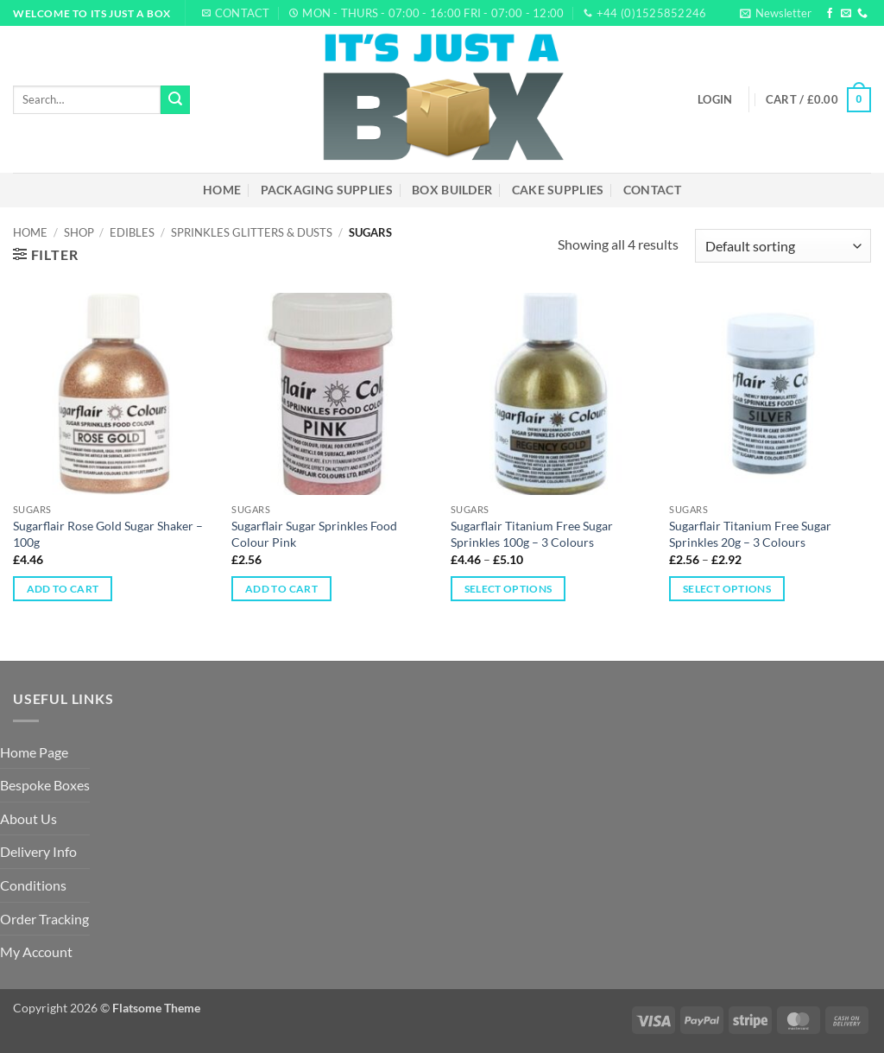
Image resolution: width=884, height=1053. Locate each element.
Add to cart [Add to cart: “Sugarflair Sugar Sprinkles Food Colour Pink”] (281, 588)
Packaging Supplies (327, 189)
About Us (28, 818)
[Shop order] (783, 246)
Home (222, 189)
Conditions (33, 885)
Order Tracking (44, 918)
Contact (652, 189)
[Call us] (862, 14)
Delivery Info (38, 851)
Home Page (34, 752)
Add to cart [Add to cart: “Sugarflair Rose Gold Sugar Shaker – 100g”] (63, 588)
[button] (775, 13)
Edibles (132, 232)
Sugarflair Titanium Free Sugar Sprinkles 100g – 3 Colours (532, 533)
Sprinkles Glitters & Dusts (251, 232)
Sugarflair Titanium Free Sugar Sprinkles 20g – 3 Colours (750, 533)
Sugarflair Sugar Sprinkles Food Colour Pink (314, 533)
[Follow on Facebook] (829, 14)
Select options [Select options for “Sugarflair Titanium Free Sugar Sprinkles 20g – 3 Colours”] (727, 588)
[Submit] (175, 100)
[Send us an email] (846, 14)
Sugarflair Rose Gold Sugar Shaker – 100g (108, 533)
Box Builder (452, 189)
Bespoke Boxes (45, 785)
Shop (79, 232)
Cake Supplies (558, 189)
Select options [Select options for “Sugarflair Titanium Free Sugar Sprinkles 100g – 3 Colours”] (508, 588)
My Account (36, 951)
